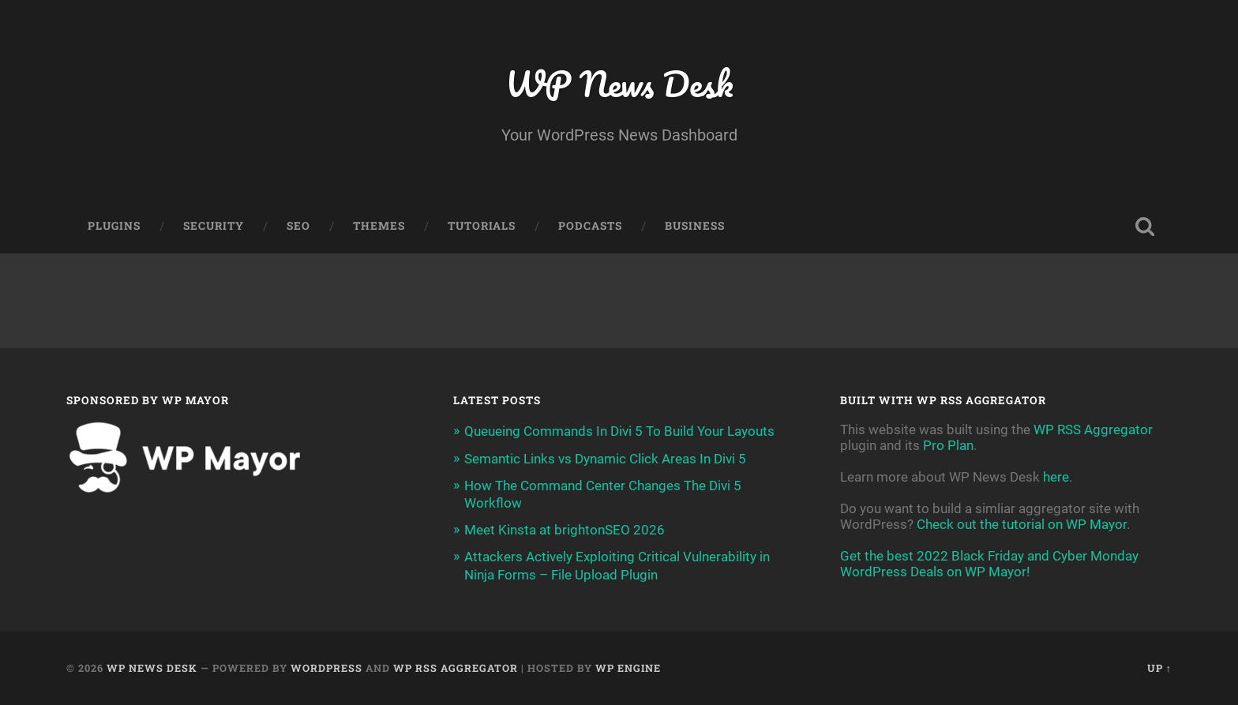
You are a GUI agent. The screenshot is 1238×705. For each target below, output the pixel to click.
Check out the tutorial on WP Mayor (1022, 524)
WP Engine (628, 668)
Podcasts (590, 226)
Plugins (114, 226)
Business (695, 226)
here (1056, 477)
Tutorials (482, 226)
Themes (379, 226)
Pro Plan (948, 445)
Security (213, 226)
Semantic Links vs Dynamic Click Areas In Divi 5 (605, 459)
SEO (298, 226)
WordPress (326, 668)
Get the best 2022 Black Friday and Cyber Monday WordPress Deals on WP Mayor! (989, 563)
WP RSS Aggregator (1093, 429)
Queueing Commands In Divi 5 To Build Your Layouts (619, 431)
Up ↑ (1159, 668)
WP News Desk (619, 83)
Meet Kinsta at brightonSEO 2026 (564, 530)
